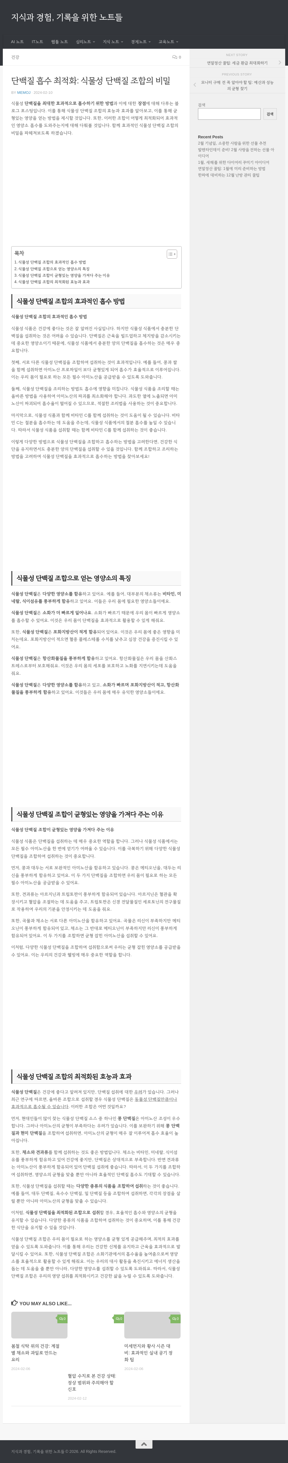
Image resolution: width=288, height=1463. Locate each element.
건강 (15, 57)
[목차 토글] (169, 254)
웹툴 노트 (59, 41)
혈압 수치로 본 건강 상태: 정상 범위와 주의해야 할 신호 (92, 1382)
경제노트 (139, 41)
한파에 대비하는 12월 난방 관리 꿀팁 (229, 175)
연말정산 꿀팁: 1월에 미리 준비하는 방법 (232, 168)
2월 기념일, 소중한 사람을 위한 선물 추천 (232, 143)
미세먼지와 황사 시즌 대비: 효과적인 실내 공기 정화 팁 (148, 1353)
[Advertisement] (96, 195)
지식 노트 (111, 41)
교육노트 (166, 41)
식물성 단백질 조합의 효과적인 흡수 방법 (52, 262)
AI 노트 (17, 41)
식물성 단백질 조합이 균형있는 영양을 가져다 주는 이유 (64, 275)
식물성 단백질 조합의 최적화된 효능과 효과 (53, 281)
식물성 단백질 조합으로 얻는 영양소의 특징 (53, 269)
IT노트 (37, 41)
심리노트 (83, 41)
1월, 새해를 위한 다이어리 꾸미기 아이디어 (233, 162)
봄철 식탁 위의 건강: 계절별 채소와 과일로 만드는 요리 (35, 1353)
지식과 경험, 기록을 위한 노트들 (67, 17)
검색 (202, 105)
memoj (24, 92)
